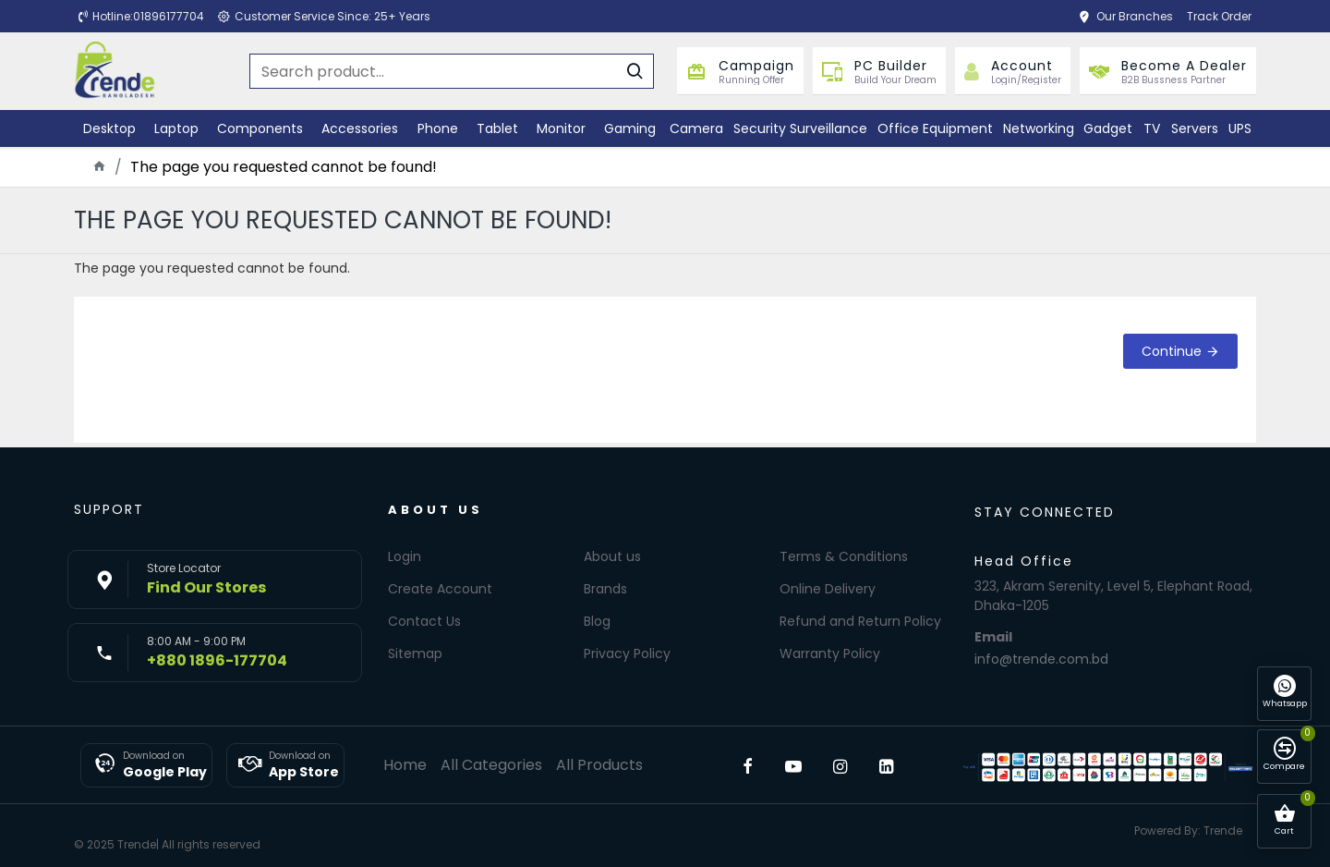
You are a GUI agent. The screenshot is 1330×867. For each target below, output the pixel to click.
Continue (1172, 351)
